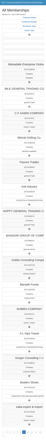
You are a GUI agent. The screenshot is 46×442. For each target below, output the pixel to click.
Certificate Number (29, 22)
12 (36, 432)
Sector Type (29, 30)
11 (32, 432)
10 (28, 432)
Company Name (29, 18)
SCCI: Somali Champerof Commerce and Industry (22, 3)
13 (40, 432)
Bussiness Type (29, 26)
